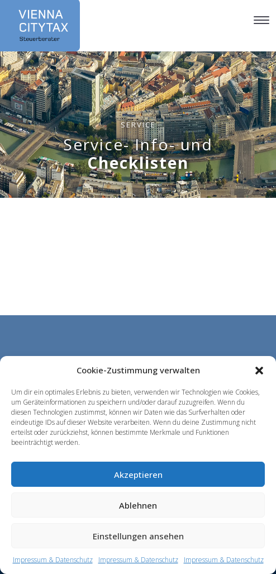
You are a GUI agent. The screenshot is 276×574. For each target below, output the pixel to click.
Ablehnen (138, 505)
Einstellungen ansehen (138, 536)
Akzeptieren (138, 474)
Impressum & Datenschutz (53, 559)
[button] (259, 370)
